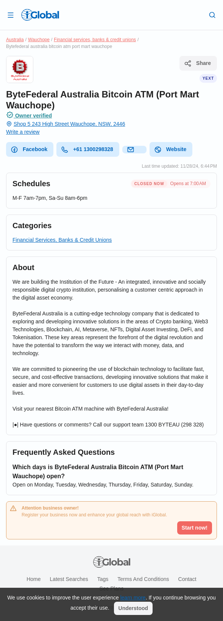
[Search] (212, 14)
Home (34, 579)
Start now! (194, 528)
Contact (187, 579)
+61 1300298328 (87, 149)
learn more (133, 598)
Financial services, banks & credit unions (95, 39)
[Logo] (40, 14)
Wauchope (39, 39)
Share (197, 63)
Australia (15, 39)
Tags (103, 579)
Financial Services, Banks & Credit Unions (62, 240)
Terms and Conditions (143, 579)
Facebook (29, 149)
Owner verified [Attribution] (29, 115)
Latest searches (69, 579)
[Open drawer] (10, 14)
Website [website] (170, 149)
